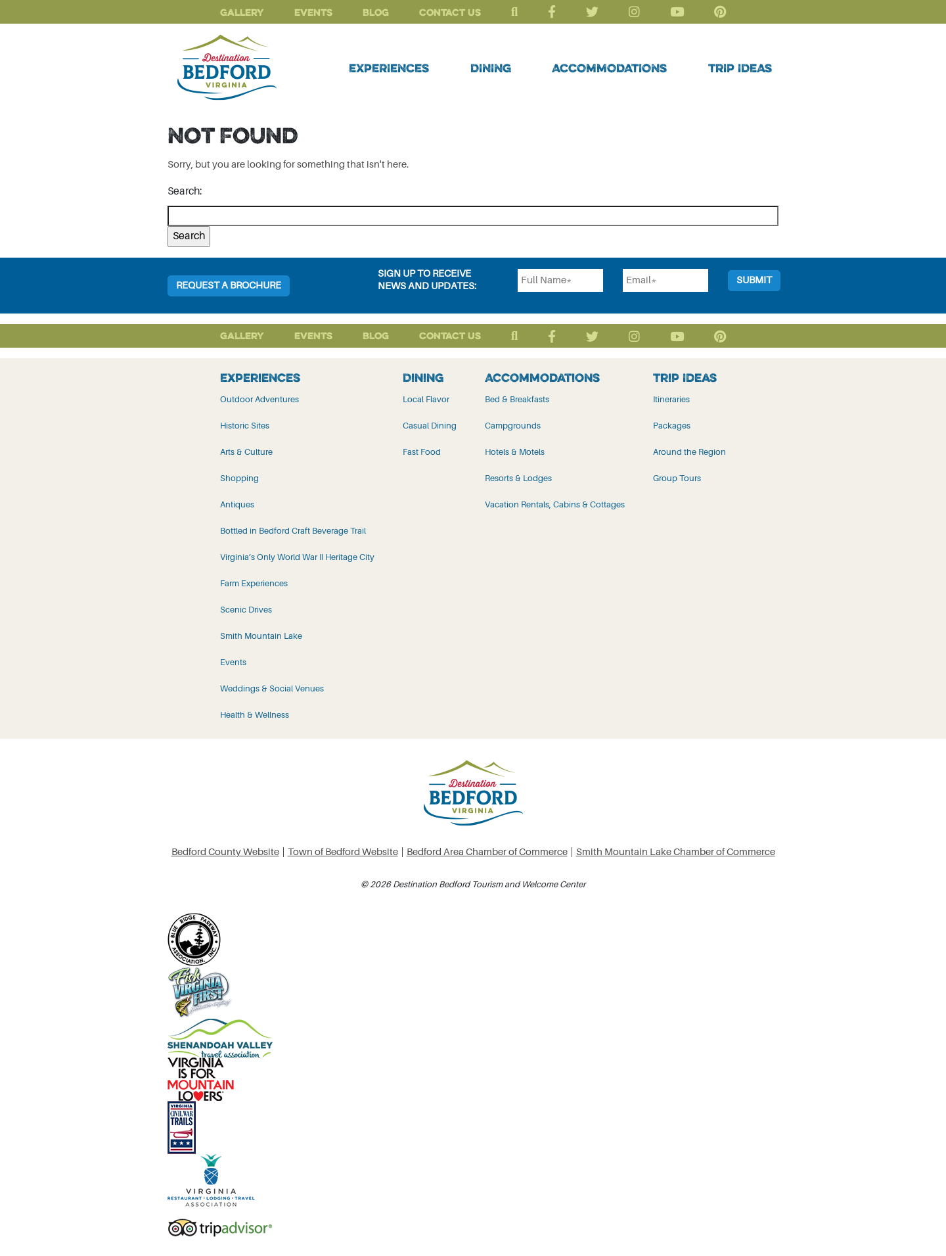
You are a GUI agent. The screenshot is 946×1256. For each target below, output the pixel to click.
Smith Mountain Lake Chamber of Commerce (675, 852)
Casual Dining (430, 425)
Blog (376, 12)
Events (313, 12)
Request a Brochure (228, 285)
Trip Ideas (740, 68)
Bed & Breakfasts (517, 399)
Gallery (242, 12)
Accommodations (609, 68)
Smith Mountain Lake (261, 636)
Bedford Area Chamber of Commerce (487, 852)
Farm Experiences (254, 583)
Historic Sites (244, 425)
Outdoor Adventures (259, 399)
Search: (185, 191)
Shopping (239, 478)
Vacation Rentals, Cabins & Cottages (555, 504)
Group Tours (677, 478)
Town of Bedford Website (343, 852)
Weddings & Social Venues (272, 688)
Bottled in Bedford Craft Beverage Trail (293, 531)
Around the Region (689, 452)
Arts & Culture (246, 452)
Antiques (237, 504)
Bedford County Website (225, 852)
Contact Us (450, 12)
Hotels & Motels (515, 452)
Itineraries (671, 399)
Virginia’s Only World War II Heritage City (297, 557)
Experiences (389, 68)
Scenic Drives (246, 610)
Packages (671, 425)
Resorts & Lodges (518, 478)
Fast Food (422, 452)
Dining (490, 68)
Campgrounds (513, 425)
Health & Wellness (254, 715)
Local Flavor (426, 399)
